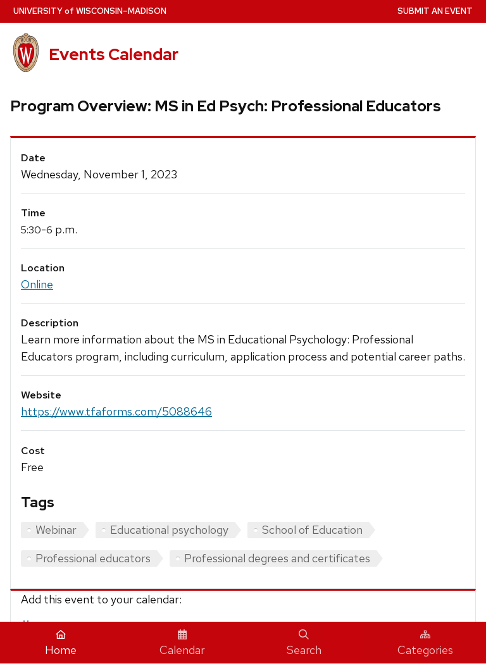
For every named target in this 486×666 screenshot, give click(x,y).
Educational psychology (169, 529)
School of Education (312, 529)
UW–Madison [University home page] (89, 11)
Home (61, 643)
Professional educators (93, 558)
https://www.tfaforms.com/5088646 (116, 411)
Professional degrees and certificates (277, 558)
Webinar (56, 529)
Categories (425, 643)
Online (37, 284)
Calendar (182, 643)
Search (304, 643)
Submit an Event (435, 11)
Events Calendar (113, 54)
